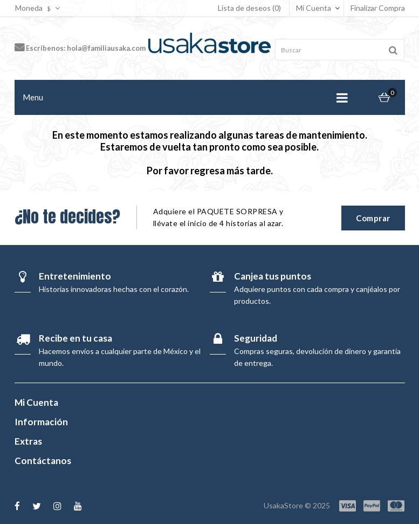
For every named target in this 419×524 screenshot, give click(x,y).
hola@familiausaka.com (106, 48)
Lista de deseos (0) (249, 7)
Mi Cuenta (313, 7)
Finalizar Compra (378, 7)
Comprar (373, 218)
